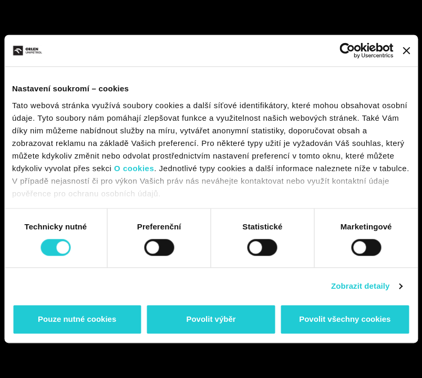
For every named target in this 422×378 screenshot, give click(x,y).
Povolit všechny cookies (344, 319)
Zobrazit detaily (360, 285)
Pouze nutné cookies (77, 319)
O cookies (134, 168)
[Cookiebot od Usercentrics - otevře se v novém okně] (348, 50)
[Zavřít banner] (406, 50)
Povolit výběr (210, 319)
